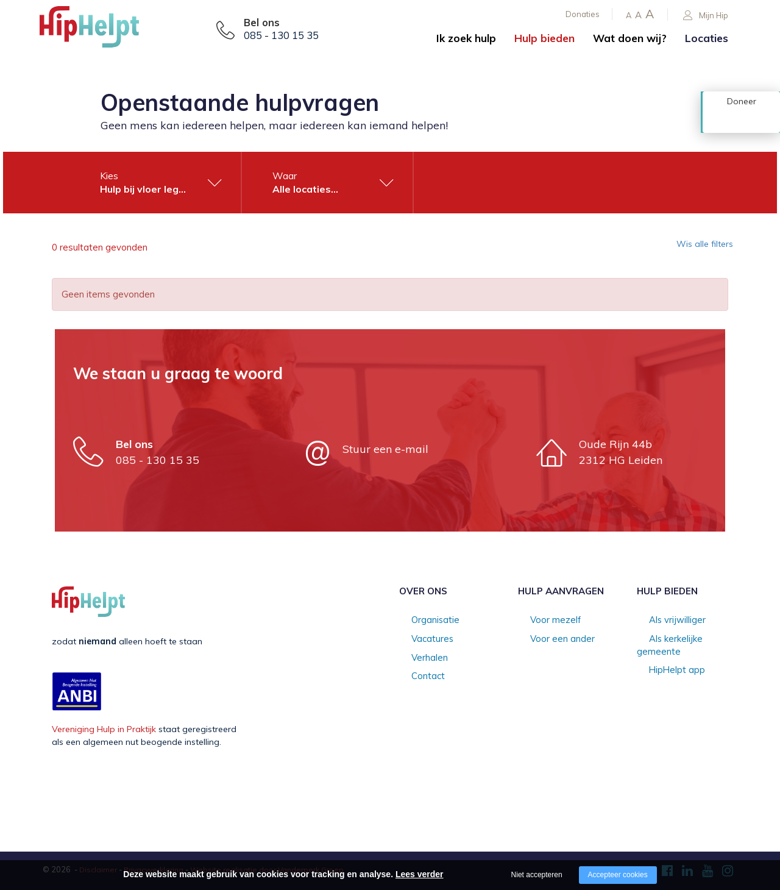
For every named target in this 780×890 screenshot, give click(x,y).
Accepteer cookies (618, 874)
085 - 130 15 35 (281, 35)
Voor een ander (549, 639)
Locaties (706, 38)
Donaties (583, 14)
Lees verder (419, 874)
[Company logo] (100, 30)
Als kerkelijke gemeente (684, 639)
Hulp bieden (544, 38)
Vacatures (419, 639)
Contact (415, 677)
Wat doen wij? (630, 38)
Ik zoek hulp (466, 38)
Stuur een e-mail (385, 449)
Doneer (741, 120)
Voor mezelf (542, 620)
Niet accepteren (536, 874)
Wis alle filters (697, 247)
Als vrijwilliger (664, 620)
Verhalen (416, 658)
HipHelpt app (663, 658)
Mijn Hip (705, 15)
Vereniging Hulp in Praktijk (104, 729)
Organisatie (422, 620)
